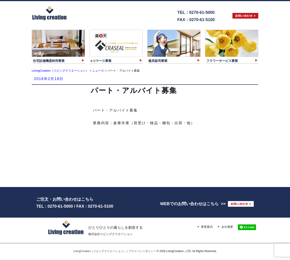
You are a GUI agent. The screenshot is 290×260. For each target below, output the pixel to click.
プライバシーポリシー (142, 251)
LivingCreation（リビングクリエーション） (99, 251)
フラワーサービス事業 (222, 61)
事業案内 (207, 226)
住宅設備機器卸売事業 (49, 61)
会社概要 (227, 226)
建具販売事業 (157, 61)
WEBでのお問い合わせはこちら (189, 204)
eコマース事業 (101, 61)
